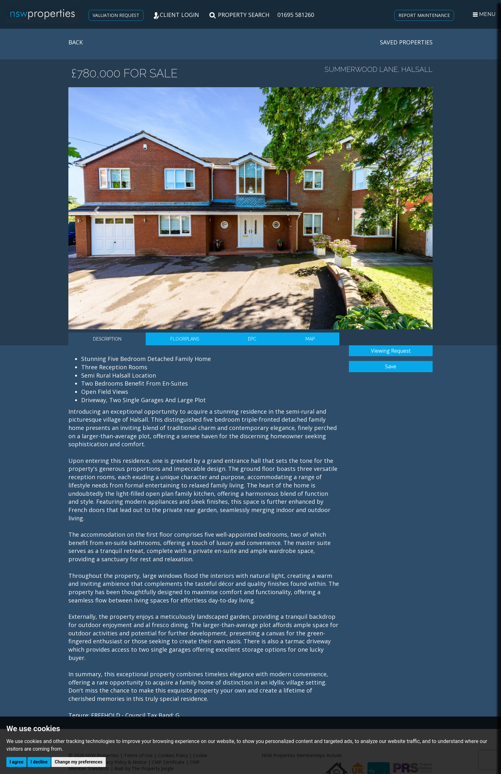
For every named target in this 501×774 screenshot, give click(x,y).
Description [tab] (107, 338)
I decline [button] (39, 761)
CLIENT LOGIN (176, 15)
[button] (95, 208)
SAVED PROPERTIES (406, 42)
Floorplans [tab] (184, 338)
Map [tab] (310, 338)
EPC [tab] (252, 338)
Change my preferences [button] (78, 761)
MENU (484, 14)
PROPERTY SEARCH (239, 15)
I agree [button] (16, 761)
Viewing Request (391, 350)
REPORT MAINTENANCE (424, 15)
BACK (75, 42)
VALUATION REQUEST (116, 15)
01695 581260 (295, 15)
